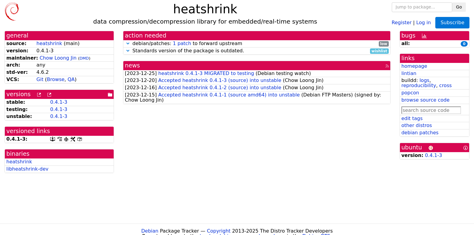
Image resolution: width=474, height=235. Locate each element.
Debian (149, 231)
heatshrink (49, 43)
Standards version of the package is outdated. (257, 51)
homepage (414, 66)
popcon (410, 93)
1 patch (182, 43)
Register (402, 22)
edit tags (412, 118)
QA (71, 79)
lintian (409, 73)
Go (459, 7)
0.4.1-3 (58, 102)
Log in (423, 22)
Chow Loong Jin (58, 58)
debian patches (420, 132)
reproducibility (418, 85)
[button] (127, 43)
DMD (84, 58)
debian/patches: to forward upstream (257, 43)
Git (40, 79)
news (132, 65)
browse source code (425, 100)
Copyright (218, 231)
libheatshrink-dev (27, 169)
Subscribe (452, 22)
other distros (416, 125)
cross (445, 85)
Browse (55, 79)
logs (425, 80)
